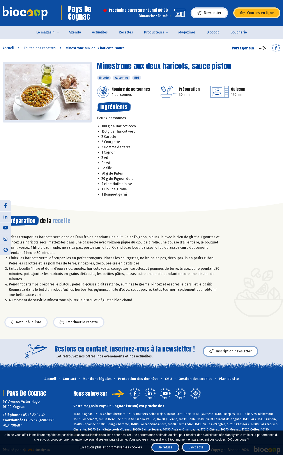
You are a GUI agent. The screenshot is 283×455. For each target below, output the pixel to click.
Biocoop (213, 32)
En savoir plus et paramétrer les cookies (111, 447)
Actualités (100, 32)
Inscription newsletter (230, 351)
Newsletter (209, 13)
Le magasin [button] (45, 32)
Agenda (75, 32)
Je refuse (165, 447)
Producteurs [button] (154, 32)
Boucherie (238, 32)
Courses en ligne (257, 13)
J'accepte (196, 447)
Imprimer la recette (79, 322)
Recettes (126, 32)
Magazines (187, 32)
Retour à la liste (26, 322)
